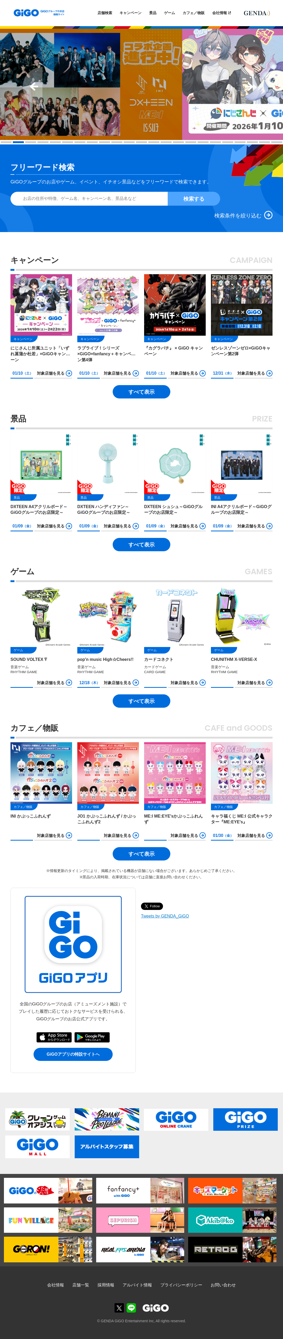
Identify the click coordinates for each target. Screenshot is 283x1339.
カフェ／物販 (194, 13)
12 (141, 142)
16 (190, 142)
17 (203, 142)
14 (166, 142)
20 (240, 142)
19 (227, 142)
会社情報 (219, 13)
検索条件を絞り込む (238, 215)
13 (153, 142)
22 (264, 142)
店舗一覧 (80, 1285)
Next (250, 86)
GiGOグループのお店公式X (119, 1308)
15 (178, 142)
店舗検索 (104, 13)
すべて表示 (141, 392)
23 (276, 142)
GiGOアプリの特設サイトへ (73, 1054)
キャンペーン (130, 13)
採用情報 (105, 1285)
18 (215, 142)
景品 (152, 13)
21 (252, 142)
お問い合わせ (223, 1285)
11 (129, 142)
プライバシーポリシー (181, 1285)
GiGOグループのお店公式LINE (131, 1308)
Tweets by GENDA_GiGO (165, 916)
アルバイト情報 (137, 1285)
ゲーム (169, 13)
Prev (32, 86)
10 (116, 142)
